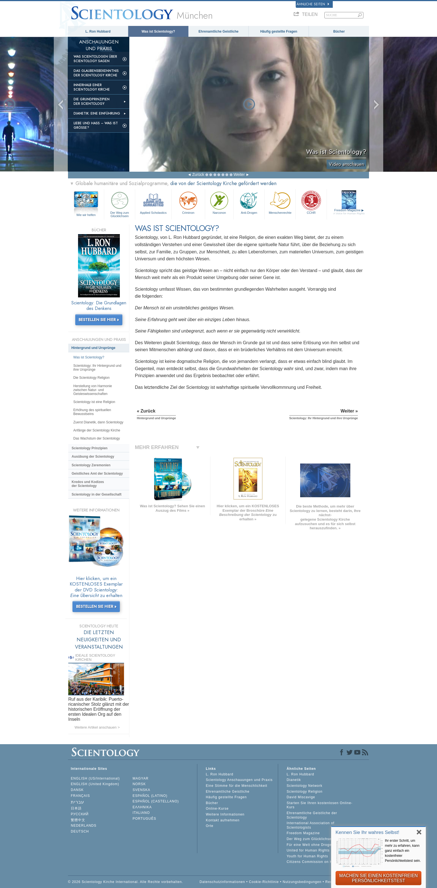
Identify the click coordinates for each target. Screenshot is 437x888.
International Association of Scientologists (310, 825)
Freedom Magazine (349, 211)
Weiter (239, 174)
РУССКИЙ (80, 814)
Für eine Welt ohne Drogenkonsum (317, 845)
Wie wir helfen (86, 215)
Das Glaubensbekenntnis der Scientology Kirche (96, 73)
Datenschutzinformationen (222, 882)
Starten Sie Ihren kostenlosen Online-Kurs (319, 805)
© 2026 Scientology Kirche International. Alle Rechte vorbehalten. (125, 882)
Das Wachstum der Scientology (96, 438)
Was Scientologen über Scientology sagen (95, 59)
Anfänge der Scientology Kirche (96, 430)
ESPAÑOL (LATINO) (150, 796)
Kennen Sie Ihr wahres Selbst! (367, 832)
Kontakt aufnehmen (222, 820)
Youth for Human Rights (307, 856)
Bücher (339, 31)
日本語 (76, 808)
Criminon (188, 202)
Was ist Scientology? (158, 31)
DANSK (77, 790)
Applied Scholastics (153, 202)
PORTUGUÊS (144, 819)
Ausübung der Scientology (93, 456)
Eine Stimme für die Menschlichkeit (236, 786)
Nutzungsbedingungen (302, 882)
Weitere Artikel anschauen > (97, 727)
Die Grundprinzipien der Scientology (92, 101)
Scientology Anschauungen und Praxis (239, 780)
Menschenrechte (280, 202)
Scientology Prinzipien (90, 448)
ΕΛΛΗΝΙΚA (142, 807)
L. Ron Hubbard (98, 31)
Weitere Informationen (225, 814)
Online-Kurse (217, 809)
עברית (77, 802)
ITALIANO (141, 813)
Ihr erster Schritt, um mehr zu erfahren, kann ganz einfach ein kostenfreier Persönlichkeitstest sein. (403, 851)
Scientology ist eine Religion (94, 402)
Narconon (219, 202)
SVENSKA (141, 790)
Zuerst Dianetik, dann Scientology (98, 422)
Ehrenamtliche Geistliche (218, 31)
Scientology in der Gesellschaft (97, 494)
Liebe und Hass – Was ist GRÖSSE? (96, 125)
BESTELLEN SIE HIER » (99, 319)
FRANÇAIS (80, 796)
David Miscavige (301, 797)
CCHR (311, 202)
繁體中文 (78, 820)
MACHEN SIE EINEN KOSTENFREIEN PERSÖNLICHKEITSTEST (378, 878)
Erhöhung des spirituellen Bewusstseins (92, 412)
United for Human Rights (308, 850)
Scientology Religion (304, 792)
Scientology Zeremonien (91, 465)
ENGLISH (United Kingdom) (95, 784)
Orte (209, 826)
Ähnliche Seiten (313, 4)
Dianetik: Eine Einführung (97, 113)
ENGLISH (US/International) (95, 778)
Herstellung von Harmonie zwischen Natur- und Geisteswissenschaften (92, 390)
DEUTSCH (80, 831)
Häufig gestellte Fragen (278, 31)
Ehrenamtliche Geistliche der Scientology (312, 815)
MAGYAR (141, 778)
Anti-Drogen (249, 202)
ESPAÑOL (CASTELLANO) (156, 801)
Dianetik (294, 780)
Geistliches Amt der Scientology (97, 473)
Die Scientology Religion (91, 378)
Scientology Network (304, 786)
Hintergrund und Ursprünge (93, 348)
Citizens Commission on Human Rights (320, 862)
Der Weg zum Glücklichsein (119, 203)
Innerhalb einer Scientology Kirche (92, 87)
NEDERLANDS (83, 826)
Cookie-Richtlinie (264, 882)
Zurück (198, 174)
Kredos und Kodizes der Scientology (88, 484)
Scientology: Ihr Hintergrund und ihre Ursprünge (97, 368)
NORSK (139, 784)
